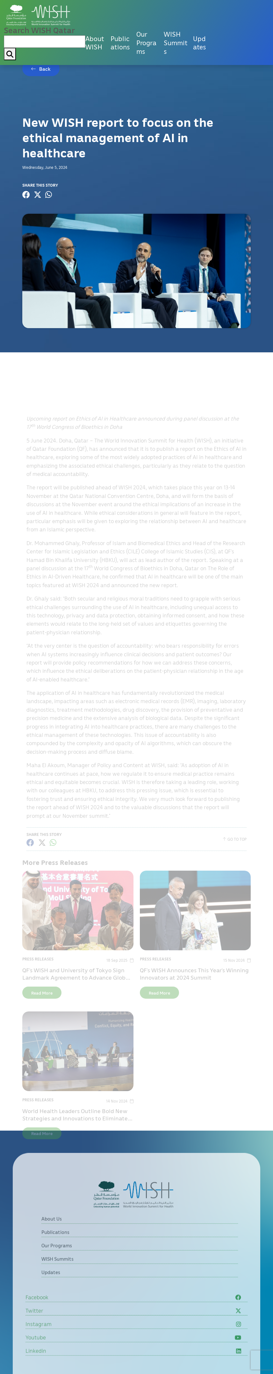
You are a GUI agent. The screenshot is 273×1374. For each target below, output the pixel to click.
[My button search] (10, 54)
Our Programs (146, 42)
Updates (199, 42)
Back (45, 69)
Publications (120, 42)
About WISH (94, 42)
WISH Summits (176, 42)
